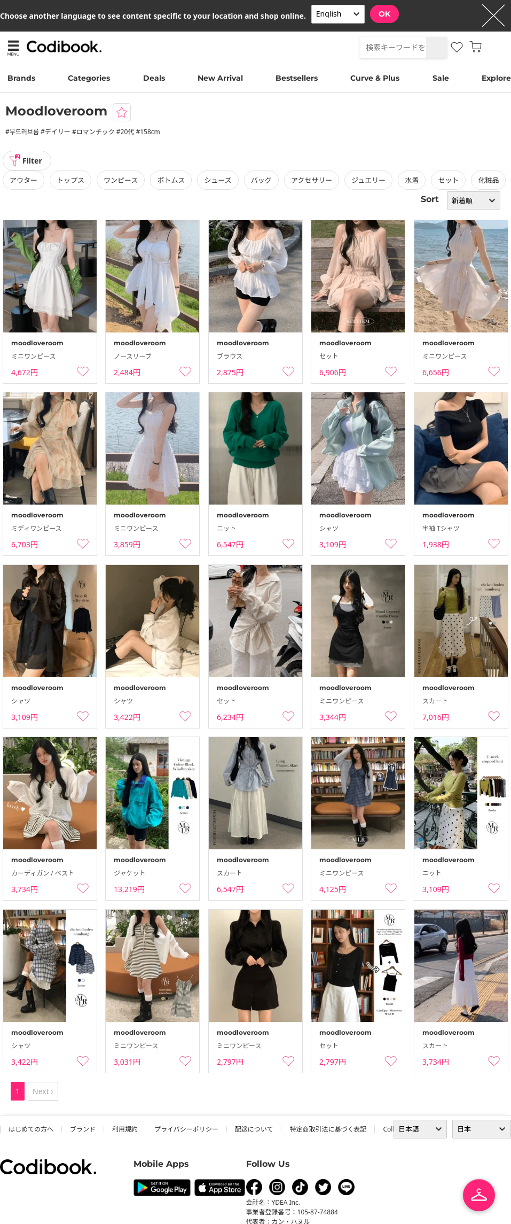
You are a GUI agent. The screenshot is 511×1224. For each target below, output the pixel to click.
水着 (412, 180)
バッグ (261, 180)
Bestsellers (297, 78)
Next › (43, 1091)
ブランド (83, 1129)
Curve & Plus (374, 78)
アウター (23, 180)
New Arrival (220, 78)
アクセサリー (311, 180)
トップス (70, 180)
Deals (154, 78)
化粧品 (488, 180)
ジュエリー (368, 180)
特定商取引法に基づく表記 (327, 1129)
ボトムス (171, 180)
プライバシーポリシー (186, 1129)
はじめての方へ (31, 1129)
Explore (496, 78)
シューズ (217, 180)
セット (448, 180)
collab (392, 1129)
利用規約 (125, 1129)
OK (384, 14)
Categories (89, 78)
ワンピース (121, 180)
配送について (254, 1129)
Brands (21, 78)
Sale (441, 78)
